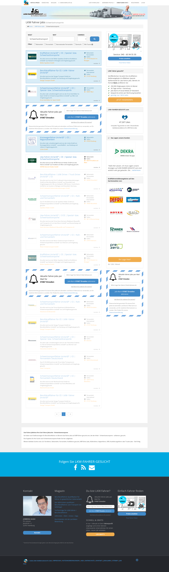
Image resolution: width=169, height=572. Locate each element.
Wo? (54, 35)
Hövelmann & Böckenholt (47, 311)
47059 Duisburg (91, 141)
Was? (30, 35)
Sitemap (115, 561)
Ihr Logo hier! (125, 259)
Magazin (53, 2)
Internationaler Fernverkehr (63, 44)
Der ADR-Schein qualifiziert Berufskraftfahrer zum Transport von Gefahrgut (68, 504)
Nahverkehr (38, 44)
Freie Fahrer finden (124, 62)
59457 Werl (90, 92)
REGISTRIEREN (135, 2)
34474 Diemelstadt (92, 360)
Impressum (57, 561)
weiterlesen (136, 170)
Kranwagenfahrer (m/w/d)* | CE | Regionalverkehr (55, 138)
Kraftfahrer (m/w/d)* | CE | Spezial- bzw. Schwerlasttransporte (58, 54)
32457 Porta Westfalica (89, 380)
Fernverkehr (48, 44)
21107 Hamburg (91, 76)
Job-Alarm (107, 561)
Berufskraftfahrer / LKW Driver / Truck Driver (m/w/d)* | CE (60, 175)
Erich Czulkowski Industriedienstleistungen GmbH (55, 188)
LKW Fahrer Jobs (39, 26)
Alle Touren (88, 44)
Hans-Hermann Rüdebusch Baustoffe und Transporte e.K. (57, 227)
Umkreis (81, 35)
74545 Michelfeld (92, 203)
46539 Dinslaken (92, 307)
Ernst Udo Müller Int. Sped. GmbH (50, 100)
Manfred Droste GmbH (47, 388)
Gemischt (77, 44)
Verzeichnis (45, 2)
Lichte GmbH (44, 149)
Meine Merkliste (65, 2)
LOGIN (143, 2)
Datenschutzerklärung (70, 128)
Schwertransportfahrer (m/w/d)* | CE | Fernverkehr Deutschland (57, 357)
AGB (82, 561)
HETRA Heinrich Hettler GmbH (49, 167)
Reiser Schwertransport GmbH (49, 247)
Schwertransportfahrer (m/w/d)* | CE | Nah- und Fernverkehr (60, 197)
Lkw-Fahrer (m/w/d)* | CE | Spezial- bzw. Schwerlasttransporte (58, 158)
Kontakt (99, 561)
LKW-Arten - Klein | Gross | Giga (66, 516)
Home (31, 26)
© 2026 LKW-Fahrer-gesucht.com (38, 561)
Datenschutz (89, 561)
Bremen (89, 340)
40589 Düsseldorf (92, 180)
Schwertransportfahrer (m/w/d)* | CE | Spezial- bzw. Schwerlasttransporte (57, 89)
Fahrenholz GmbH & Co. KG (48, 349)
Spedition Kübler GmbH (47, 208)
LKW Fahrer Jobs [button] (94, 2)
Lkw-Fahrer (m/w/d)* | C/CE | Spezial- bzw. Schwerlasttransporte (59, 216)
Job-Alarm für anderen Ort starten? (81, 122)
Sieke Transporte (45, 368)
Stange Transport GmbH (47, 80)
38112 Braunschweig (93, 219)
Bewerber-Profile (108, 2)
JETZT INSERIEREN (125, 99)
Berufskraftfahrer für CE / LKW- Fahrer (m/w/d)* (57, 71)
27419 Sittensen (91, 240)
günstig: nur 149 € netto (119, 95)
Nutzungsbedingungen (70, 561)
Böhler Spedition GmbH (47, 63)
